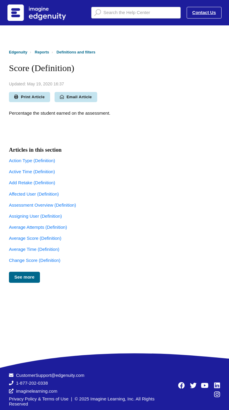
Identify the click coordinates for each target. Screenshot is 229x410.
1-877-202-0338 (32, 383)
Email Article (76, 97)
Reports (42, 52)
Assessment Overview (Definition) (42, 205)
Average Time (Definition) (34, 249)
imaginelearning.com (36, 391)
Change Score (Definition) (35, 260)
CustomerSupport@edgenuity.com (50, 375)
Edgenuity (18, 52)
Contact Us (204, 12)
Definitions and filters (76, 52)
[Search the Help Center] (136, 13)
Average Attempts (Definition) (38, 227)
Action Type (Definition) (32, 160)
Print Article (29, 97)
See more (24, 277)
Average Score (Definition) (35, 238)
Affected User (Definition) (34, 193)
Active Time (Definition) (32, 171)
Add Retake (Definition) (32, 182)
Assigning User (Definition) (35, 216)
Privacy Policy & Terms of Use (39, 398)
